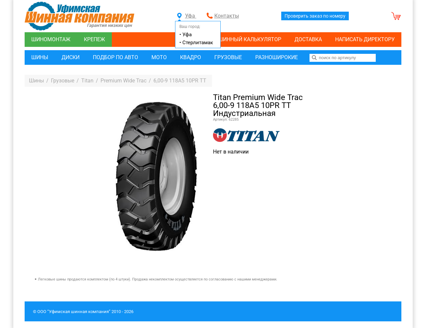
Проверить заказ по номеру (315, 16)
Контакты (226, 16)
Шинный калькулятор (249, 39)
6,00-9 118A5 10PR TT (179, 80)
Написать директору (365, 39)
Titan (87, 80)
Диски (71, 57)
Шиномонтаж (51, 39)
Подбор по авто (115, 57)
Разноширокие (276, 57)
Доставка (308, 39)
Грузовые (228, 57)
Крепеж (94, 39)
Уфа (186, 16)
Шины (39, 57)
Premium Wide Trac (123, 80)
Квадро (190, 57)
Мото (159, 57)
